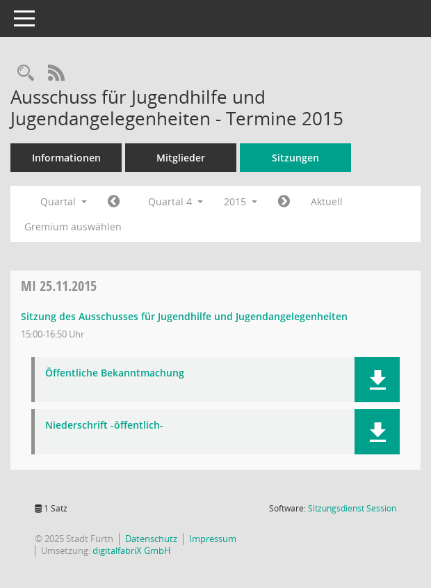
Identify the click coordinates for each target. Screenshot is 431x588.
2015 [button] (240, 201)
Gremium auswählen (73, 226)
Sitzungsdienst (352, 508)
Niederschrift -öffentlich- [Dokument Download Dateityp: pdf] (104, 425)
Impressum (212, 538)
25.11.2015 (59, 285)
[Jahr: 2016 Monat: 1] (284, 201)
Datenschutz (151, 538)
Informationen (66, 157)
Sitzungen (295, 157)
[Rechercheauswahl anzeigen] (25, 73)
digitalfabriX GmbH (131, 550)
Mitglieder (180, 157)
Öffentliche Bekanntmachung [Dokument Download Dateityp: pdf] (114, 373)
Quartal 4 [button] (175, 201)
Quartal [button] (63, 201)
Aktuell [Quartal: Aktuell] (327, 201)
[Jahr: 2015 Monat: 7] (113, 201)
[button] (377, 379)
